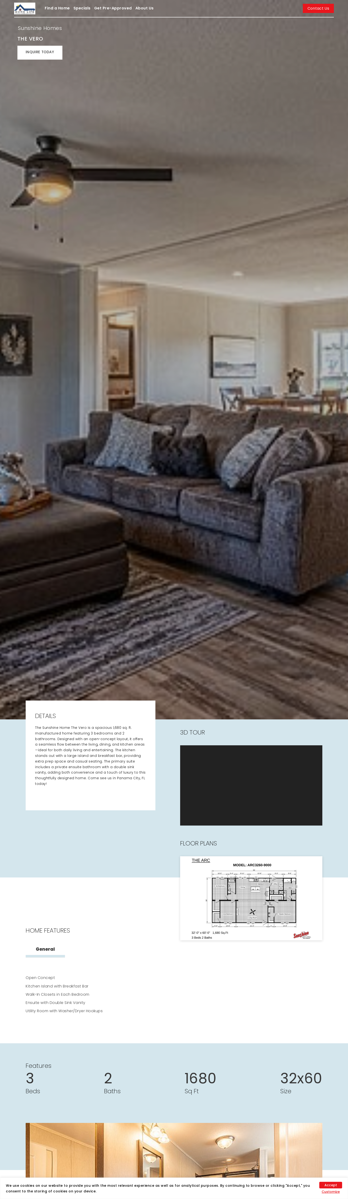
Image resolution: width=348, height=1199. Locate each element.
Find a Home (57, 8)
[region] (174, 1188)
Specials (82, 8)
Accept (330, 1185)
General (45, 949)
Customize (331, 1191)
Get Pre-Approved (113, 8)
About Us (144, 8)
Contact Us (318, 8)
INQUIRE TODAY (40, 51)
